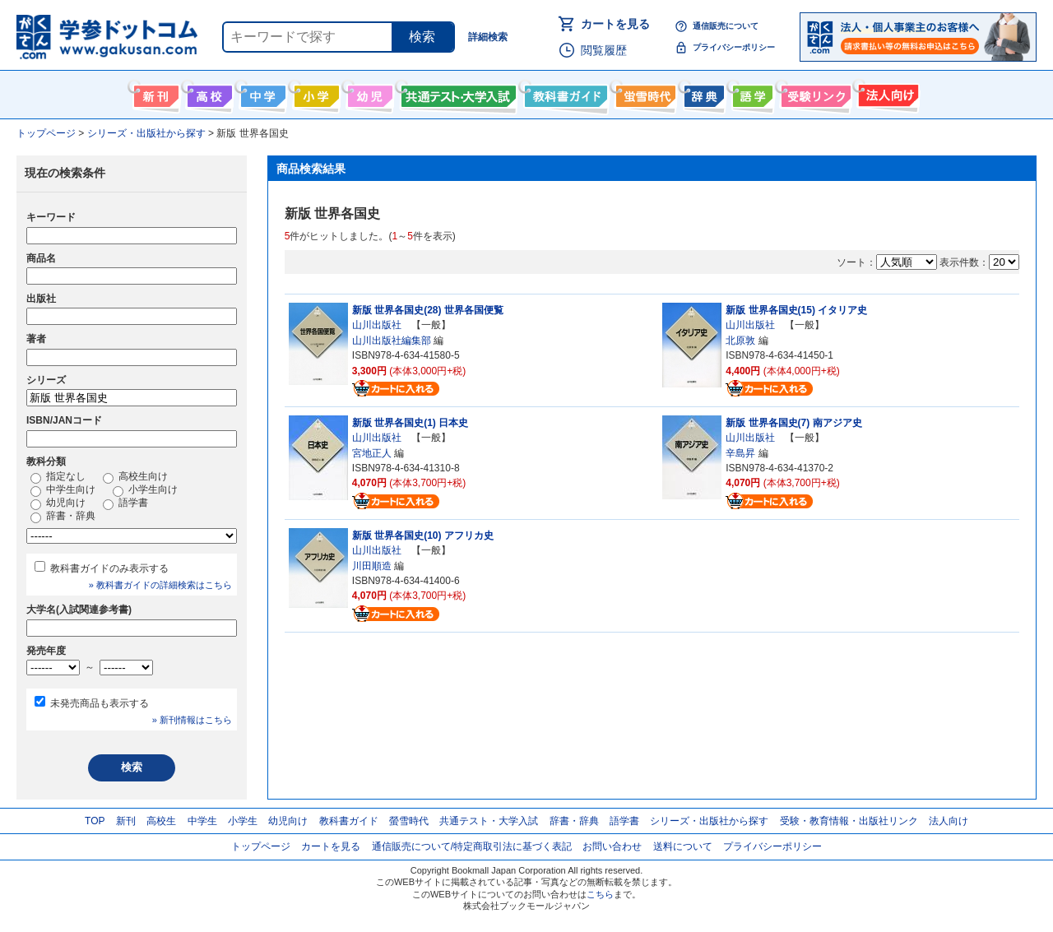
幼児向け (368, 93)
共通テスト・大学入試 (456, 93)
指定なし (58, 477)
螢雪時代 (644, 93)
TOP (94, 821)
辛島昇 (740, 453)
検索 (422, 37)
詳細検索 (488, 37)
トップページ (260, 846)
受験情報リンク (813, 93)
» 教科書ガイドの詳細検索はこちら (160, 585)
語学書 (750, 93)
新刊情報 (154, 93)
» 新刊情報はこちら (192, 720)
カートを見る (615, 23)
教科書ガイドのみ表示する (109, 568)
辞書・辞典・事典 (702, 93)
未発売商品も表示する (99, 703)
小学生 (242, 821)
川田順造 (372, 566)
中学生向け (261, 93)
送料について (682, 846)
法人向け (886, 93)
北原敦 (740, 340)
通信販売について (725, 25)
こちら (600, 894)
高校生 (161, 821)
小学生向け (314, 93)
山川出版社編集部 (391, 340)
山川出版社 (376, 325)
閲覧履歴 (604, 50)
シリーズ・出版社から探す (709, 821)
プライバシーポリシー (734, 47)
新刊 (126, 821)
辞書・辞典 (62, 516)
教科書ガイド (564, 93)
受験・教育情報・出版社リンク (849, 821)
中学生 (202, 821)
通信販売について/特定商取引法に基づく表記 (472, 846)
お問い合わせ (612, 846)
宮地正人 (372, 453)
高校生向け (207, 93)
